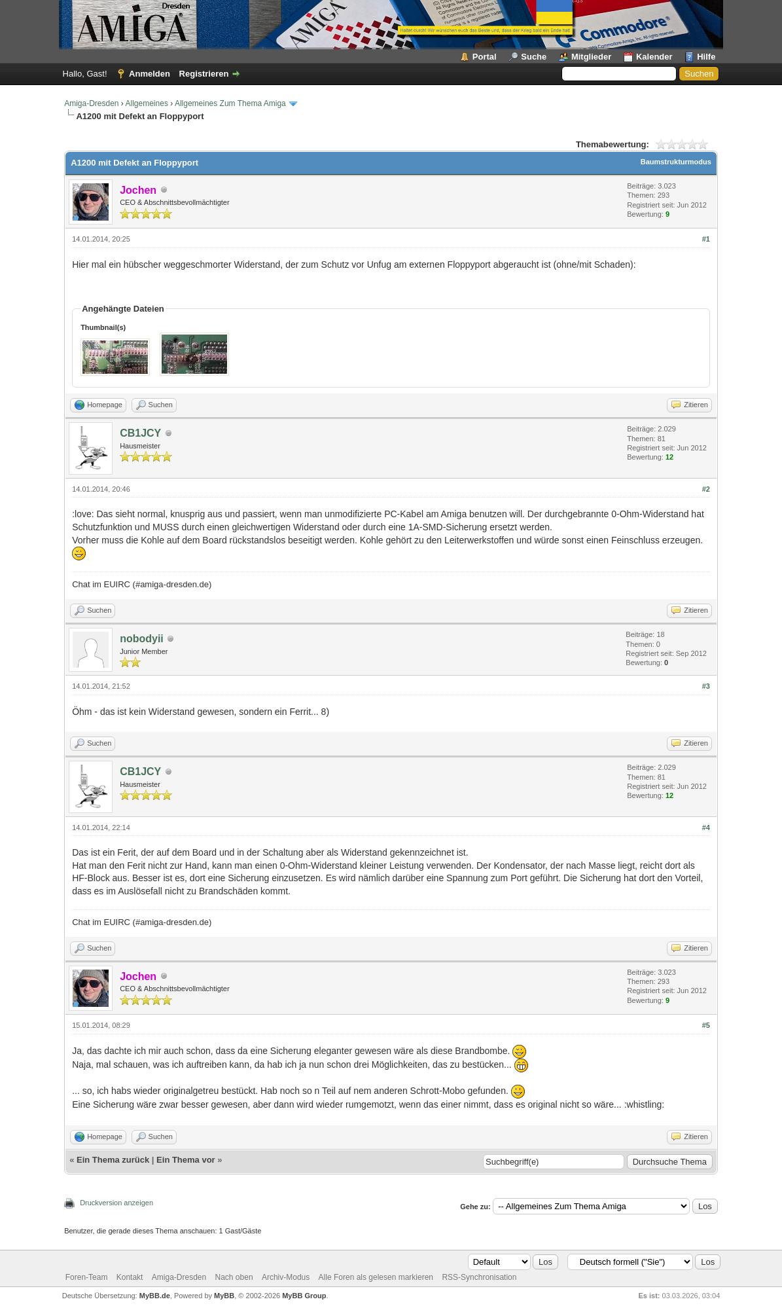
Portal (484, 57)
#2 (706, 489)
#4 (706, 827)
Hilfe (706, 57)
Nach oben (234, 1277)
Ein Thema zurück (113, 1160)
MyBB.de (154, 1296)
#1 (706, 239)
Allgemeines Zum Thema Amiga (230, 103)
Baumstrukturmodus (676, 162)
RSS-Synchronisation (479, 1277)
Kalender (654, 57)
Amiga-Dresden (91, 103)
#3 (706, 686)
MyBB (224, 1296)
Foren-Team (86, 1277)
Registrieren (204, 74)
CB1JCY (140, 433)
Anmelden (149, 74)
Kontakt (129, 1277)
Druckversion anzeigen (116, 1203)
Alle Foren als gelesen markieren (376, 1277)
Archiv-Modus (286, 1277)
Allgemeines (147, 103)
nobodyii (142, 638)
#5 (706, 1025)
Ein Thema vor (185, 1160)
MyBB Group (304, 1296)
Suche (533, 57)
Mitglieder (591, 57)
